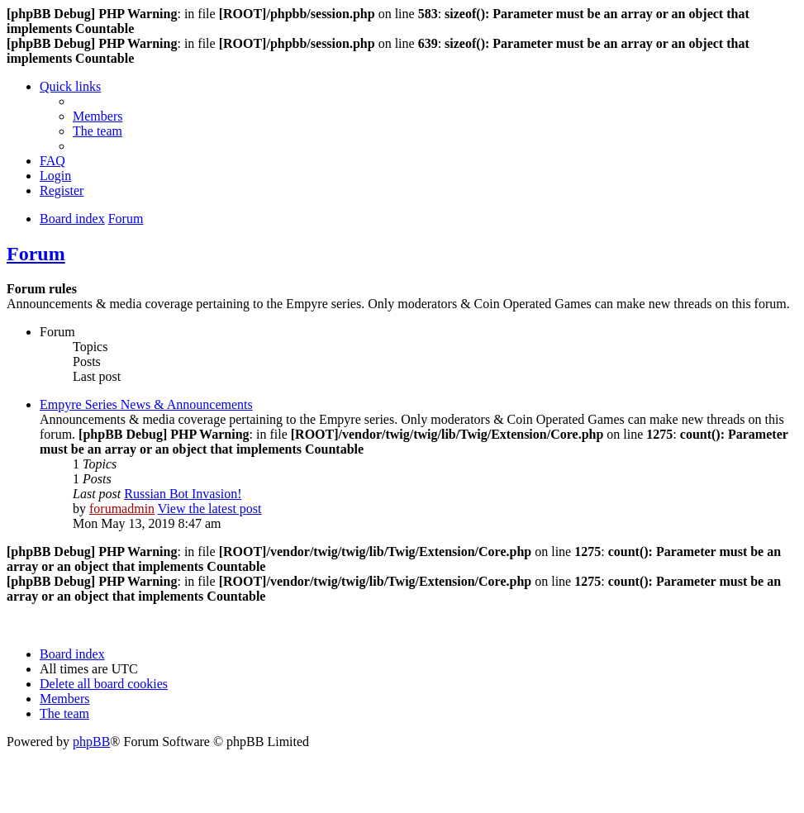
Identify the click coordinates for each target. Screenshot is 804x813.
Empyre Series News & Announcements (146, 404)
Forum (36, 253)
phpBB (91, 742)
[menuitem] (97, 116)
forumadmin (122, 509)
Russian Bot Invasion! (182, 494)
